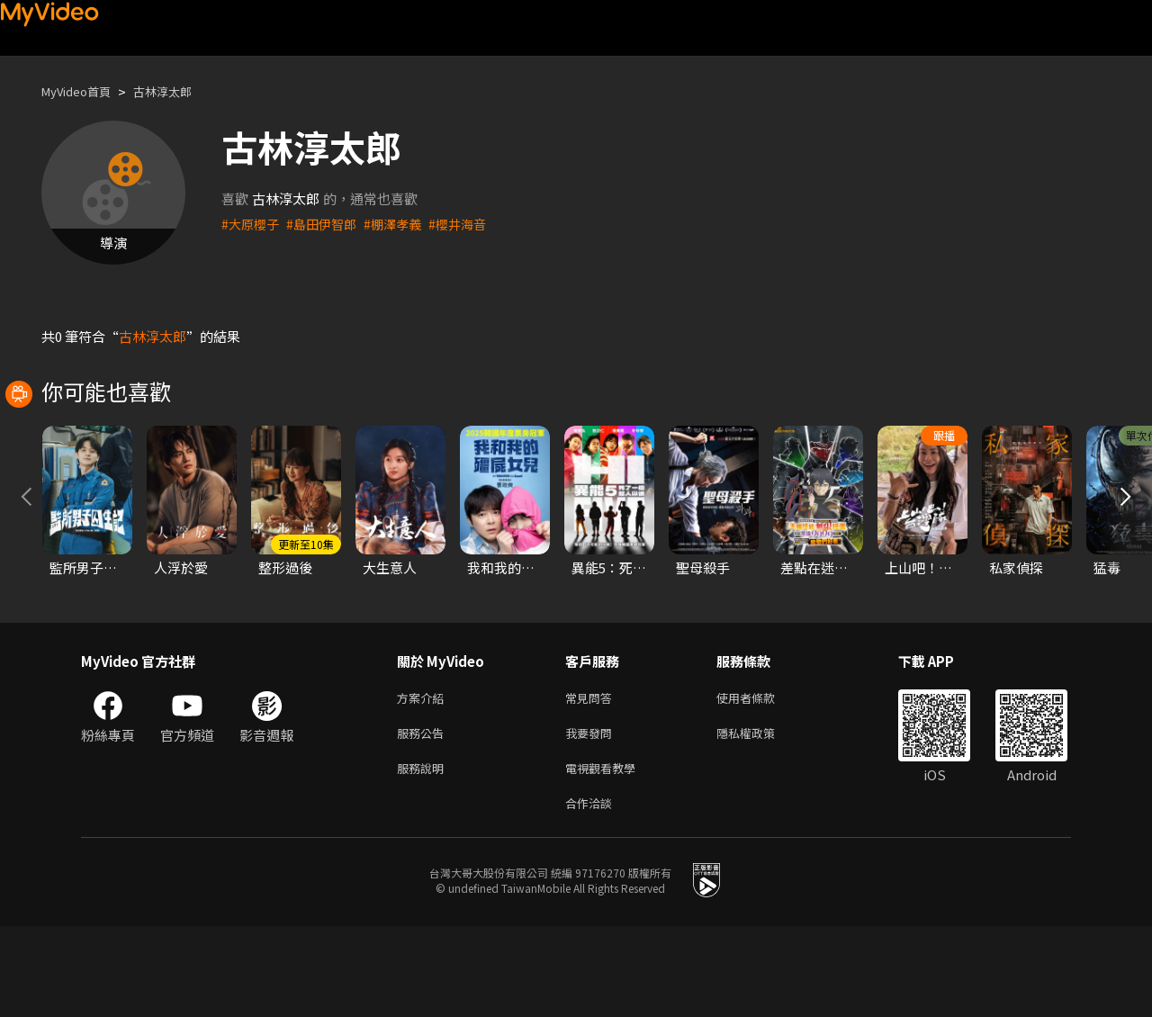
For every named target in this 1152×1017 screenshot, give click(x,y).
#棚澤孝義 (402, 223)
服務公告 (424, 816)
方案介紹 (424, 779)
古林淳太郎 (179, 91)
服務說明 (424, 854)
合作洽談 (592, 892)
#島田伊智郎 (327, 223)
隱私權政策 (761, 816)
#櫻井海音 (470, 223)
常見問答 (592, 779)
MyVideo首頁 (82, 91)
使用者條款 (761, 779)
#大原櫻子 (252, 223)
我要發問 (592, 816)
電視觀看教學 (605, 854)
